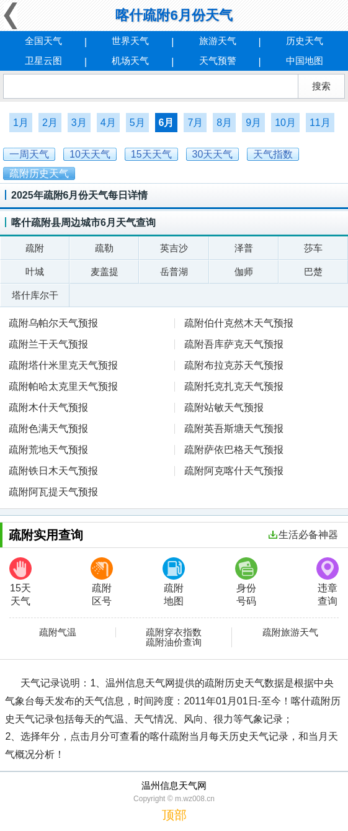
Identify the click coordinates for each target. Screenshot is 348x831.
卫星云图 (43, 60)
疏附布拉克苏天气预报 (233, 365)
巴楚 (313, 271)
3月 (79, 122)
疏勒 (104, 248)
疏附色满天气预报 (48, 428)
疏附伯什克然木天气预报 (238, 323)
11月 (320, 122)
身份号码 (246, 581)
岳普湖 (174, 271)
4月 (108, 122)
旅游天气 (217, 40)
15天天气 (20, 581)
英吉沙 (174, 248)
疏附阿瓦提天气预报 (53, 492)
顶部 (174, 815)
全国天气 (43, 40)
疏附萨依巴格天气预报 (233, 449)
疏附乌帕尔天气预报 (53, 323)
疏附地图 (174, 581)
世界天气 (130, 40)
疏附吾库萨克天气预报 (233, 344)
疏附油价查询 (174, 642)
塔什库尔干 (35, 295)
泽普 (243, 248)
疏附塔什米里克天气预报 (63, 365)
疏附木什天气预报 (48, 407)
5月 (137, 122)
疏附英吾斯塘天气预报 (233, 428)
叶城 (34, 271)
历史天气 (304, 40)
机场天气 (130, 60)
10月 (285, 122)
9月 (253, 122)
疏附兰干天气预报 (48, 344)
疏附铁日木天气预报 (53, 470)
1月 (21, 122)
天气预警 (217, 60)
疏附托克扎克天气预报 (233, 386)
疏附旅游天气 (290, 632)
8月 (224, 122)
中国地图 (304, 60)
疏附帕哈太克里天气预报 (63, 386)
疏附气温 (57, 632)
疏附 (34, 248)
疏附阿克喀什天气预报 (233, 470)
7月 (195, 122)
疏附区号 (102, 581)
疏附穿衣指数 (174, 632)
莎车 (313, 248)
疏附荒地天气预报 (48, 449)
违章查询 (327, 581)
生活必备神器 (303, 534)
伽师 (243, 271)
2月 (50, 122)
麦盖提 (104, 271)
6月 (166, 122)
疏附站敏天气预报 (224, 407)
